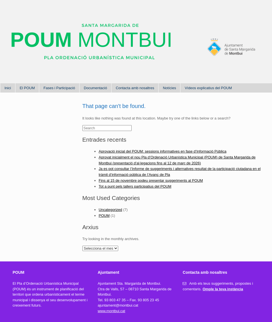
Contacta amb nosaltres (135, 88)
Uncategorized (110, 210)
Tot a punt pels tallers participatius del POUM (135, 186)
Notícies (169, 88)
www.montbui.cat (111, 311)
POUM (104, 215)
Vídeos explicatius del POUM (208, 88)
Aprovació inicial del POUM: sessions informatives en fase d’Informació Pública (162, 151)
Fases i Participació (59, 88)
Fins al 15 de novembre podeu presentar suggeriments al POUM (151, 180)
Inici (7, 88)
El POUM (27, 88)
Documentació (95, 88)
